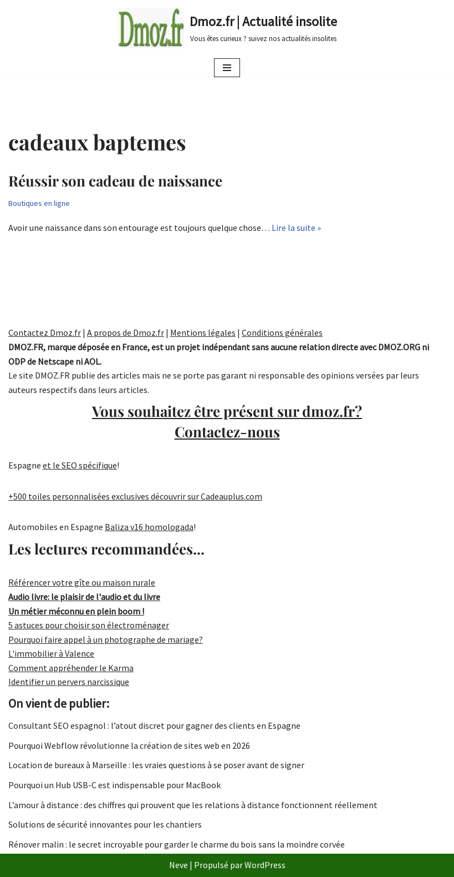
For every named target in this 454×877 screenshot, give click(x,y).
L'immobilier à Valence (51, 653)
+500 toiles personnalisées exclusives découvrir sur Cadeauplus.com (135, 496)
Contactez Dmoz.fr (44, 332)
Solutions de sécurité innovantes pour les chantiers (105, 824)
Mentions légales (203, 332)
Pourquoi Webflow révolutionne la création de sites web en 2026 (129, 745)
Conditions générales (282, 332)
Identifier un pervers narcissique (68, 681)
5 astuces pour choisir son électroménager (88, 625)
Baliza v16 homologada (149, 526)
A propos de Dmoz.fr (125, 332)
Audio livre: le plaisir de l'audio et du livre (84, 596)
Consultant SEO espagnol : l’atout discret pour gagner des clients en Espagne (154, 725)
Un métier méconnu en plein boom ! (76, 611)
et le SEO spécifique (80, 465)
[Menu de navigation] (227, 67)
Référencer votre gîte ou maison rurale (81, 582)
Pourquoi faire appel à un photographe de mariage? (105, 639)
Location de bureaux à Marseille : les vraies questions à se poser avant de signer (156, 764)
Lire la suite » (296, 227)
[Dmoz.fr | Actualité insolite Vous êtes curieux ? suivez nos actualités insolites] (227, 28)
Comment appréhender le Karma (71, 667)
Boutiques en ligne (39, 203)
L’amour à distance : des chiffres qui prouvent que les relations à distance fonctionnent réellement (193, 804)
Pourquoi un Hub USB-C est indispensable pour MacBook (114, 784)
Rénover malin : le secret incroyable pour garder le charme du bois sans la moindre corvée (176, 844)
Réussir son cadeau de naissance (115, 180)
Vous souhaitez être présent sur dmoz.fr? (227, 421)
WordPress (264, 864)
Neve (178, 864)
